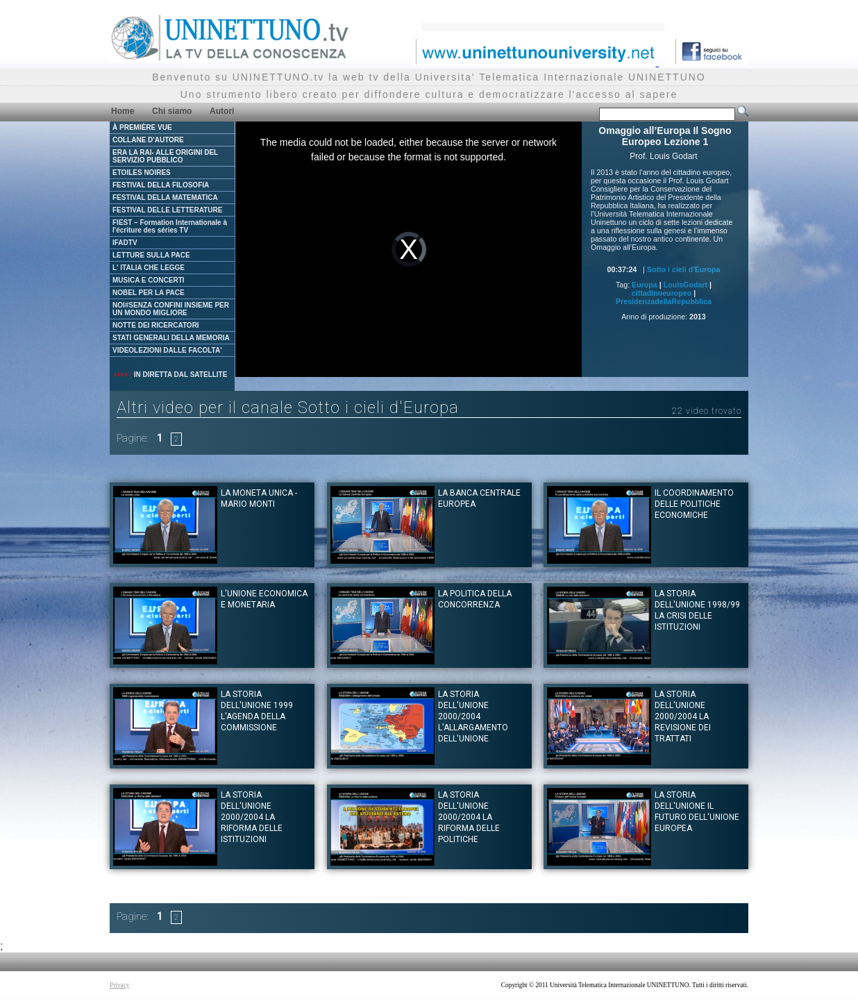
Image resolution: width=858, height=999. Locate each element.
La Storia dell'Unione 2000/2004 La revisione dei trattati (683, 716)
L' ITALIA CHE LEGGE (148, 267)
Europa (644, 284)
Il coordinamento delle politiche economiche (694, 504)
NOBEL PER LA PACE (148, 292)
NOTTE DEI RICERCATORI (155, 325)
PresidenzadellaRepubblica (664, 301)
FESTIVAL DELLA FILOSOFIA (160, 185)
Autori (222, 111)
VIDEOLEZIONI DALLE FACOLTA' (167, 350)
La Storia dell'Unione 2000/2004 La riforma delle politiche (469, 817)
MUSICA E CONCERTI (148, 280)
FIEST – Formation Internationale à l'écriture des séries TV (169, 226)
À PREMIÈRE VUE (142, 127)
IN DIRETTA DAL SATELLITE (170, 374)
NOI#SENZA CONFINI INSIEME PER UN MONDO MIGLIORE (170, 309)
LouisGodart (685, 284)
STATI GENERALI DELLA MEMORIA (171, 338)
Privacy (120, 985)
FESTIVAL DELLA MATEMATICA (165, 197)
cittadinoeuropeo (661, 293)
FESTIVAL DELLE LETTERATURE (167, 210)
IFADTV (124, 242)
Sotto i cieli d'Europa (684, 269)
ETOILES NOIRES (141, 172)
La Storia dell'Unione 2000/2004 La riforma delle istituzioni (252, 817)
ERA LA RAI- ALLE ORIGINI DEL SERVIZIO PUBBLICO (165, 156)
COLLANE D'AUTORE (148, 140)
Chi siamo (172, 111)
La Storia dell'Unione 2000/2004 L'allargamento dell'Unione (473, 716)
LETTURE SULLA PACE (151, 255)
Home (122, 111)
